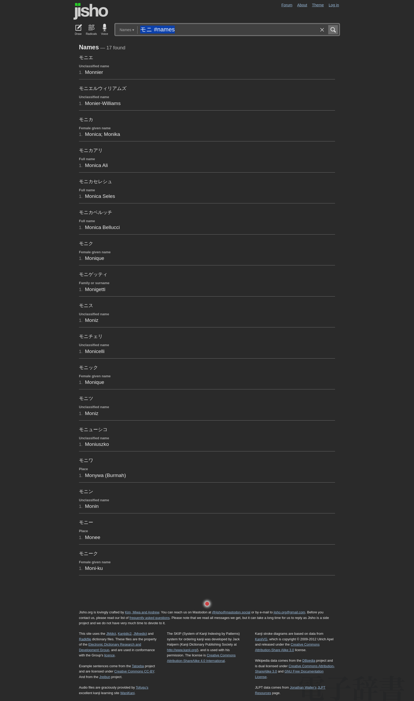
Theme (318, 5)
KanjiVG (261, 639)
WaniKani (127, 693)
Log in (334, 5)
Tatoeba (138, 666)
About (302, 5)
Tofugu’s (142, 687)
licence (109, 655)
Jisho (90, 11)
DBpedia (308, 660)
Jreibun (104, 677)
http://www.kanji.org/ (182, 650)
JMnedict (140, 634)
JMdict (111, 634)
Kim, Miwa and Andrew (142, 612)
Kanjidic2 (124, 634)
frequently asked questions (149, 618)
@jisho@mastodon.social (231, 612)
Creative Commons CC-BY (134, 671)
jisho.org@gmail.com (289, 612)
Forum (287, 5)
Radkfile (85, 639)
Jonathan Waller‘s (303, 687)
